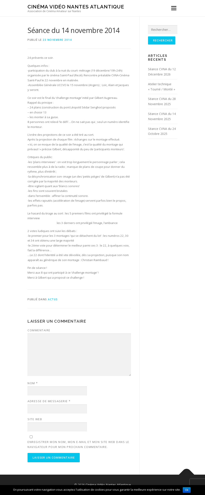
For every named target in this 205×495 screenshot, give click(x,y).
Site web (35, 419)
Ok (186, 490)
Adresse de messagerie (49, 401)
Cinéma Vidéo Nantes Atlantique (76, 7)
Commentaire (39, 330)
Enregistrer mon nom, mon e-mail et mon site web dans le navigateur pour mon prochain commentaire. (78, 444)
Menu (173, 8)
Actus (53, 299)
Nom (33, 383)
